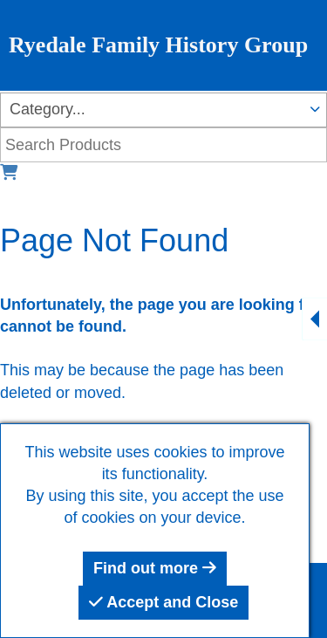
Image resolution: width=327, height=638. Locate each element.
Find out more (154, 568)
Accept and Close (163, 602)
